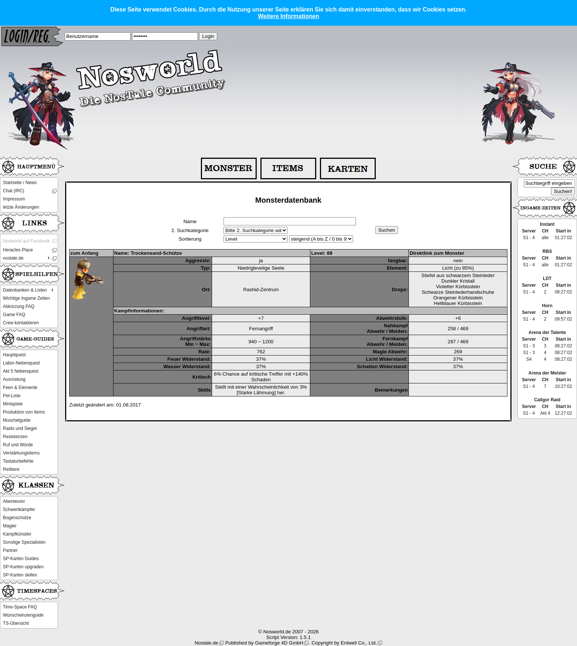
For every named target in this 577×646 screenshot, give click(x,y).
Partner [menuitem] (10, 550)
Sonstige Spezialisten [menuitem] (24, 542)
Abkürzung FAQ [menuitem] (19, 306)
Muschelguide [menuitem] (17, 420)
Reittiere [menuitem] (11, 469)
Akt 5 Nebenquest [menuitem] (20, 371)
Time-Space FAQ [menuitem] (20, 607)
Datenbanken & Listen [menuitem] (29, 290)
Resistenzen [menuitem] (15, 436)
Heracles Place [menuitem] (18, 250)
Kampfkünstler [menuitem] (17, 534)
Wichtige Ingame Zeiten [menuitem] (26, 298)
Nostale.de (206, 643)
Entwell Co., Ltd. (359, 643)
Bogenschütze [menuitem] (17, 517)
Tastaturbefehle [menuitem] (18, 461)
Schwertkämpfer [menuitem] (19, 509)
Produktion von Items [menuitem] (24, 412)
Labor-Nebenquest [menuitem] (21, 363)
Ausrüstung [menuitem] (14, 379)
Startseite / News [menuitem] (20, 182)
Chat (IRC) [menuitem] (13, 190)
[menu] (29, 194)
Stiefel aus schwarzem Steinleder (458, 275)
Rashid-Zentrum (261, 289)
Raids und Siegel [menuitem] (20, 428)
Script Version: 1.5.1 (288, 637)
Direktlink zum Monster (437, 253)
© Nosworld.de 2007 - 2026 (288, 631)
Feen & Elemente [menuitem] (20, 387)
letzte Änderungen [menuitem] (21, 207)
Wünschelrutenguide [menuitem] (23, 615)
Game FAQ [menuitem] (14, 314)
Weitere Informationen (288, 16)
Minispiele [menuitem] (13, 403)
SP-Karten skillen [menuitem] (20, 575)
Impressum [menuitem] (14, 199)
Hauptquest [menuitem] (14, 354)
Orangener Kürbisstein (458, 297)
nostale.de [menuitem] (27, 258)
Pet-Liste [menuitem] (11, 395)
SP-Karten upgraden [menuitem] (23, 566)
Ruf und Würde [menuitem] (18, 444)
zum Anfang (84, 253)
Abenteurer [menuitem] (14, 501)
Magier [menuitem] (10, 525)
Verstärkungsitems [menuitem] (21, 453)
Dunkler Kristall (458, 281)
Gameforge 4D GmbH (279, 643)
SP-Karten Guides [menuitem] (21, 558)
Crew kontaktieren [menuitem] (21, 322)
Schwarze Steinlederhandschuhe (458, 292)
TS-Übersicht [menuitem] (16, 623)
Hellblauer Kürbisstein (458, 303)
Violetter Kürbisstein (458, 286)
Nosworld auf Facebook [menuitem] (26, 241)
